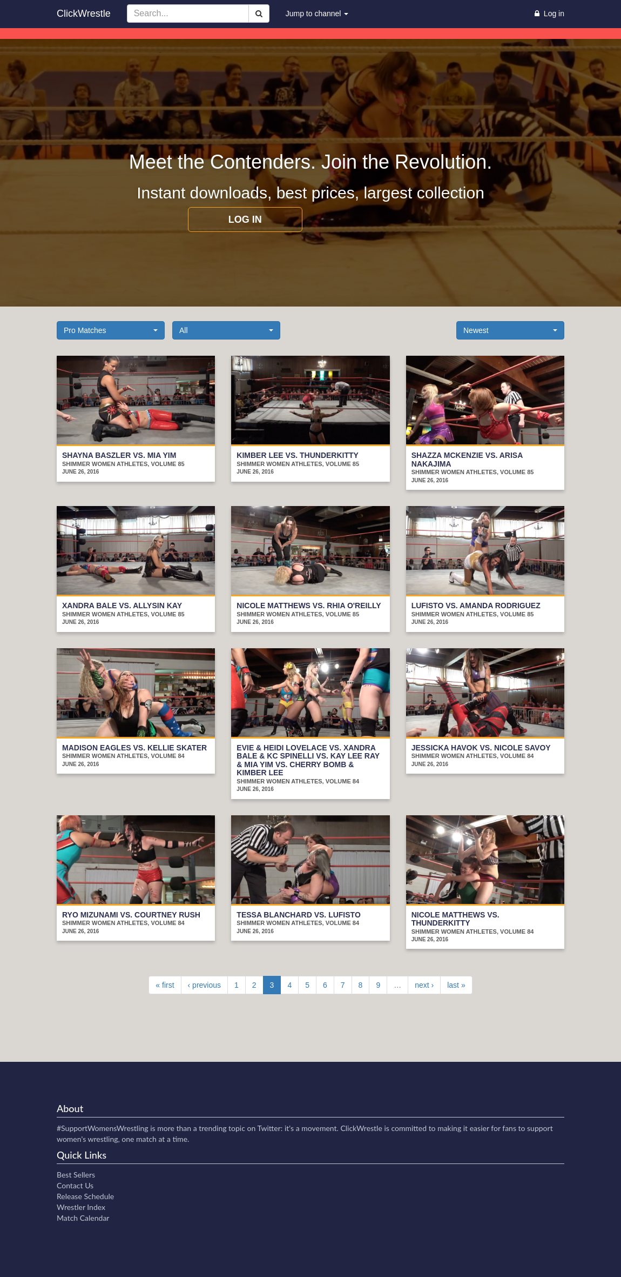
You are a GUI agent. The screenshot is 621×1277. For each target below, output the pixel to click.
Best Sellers (76, 1174)
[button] (111, 330)
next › (424, 985)
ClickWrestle (84, 13)
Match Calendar (83, 1217)
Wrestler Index (81, 1207)
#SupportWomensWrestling (102, 1128)
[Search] (258, 13)
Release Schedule (85, 1196)
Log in (245, 219)
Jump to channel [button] (317, 13)
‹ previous (204, 985)
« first (165, 985)
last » (456, 985)
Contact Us (75, 1185)
